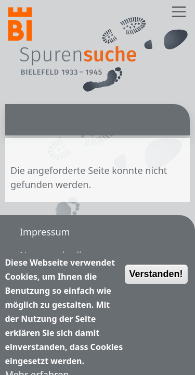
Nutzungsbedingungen (70, 255)
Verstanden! (156, 279)
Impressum (45, 232)
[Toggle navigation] (178, 11)
